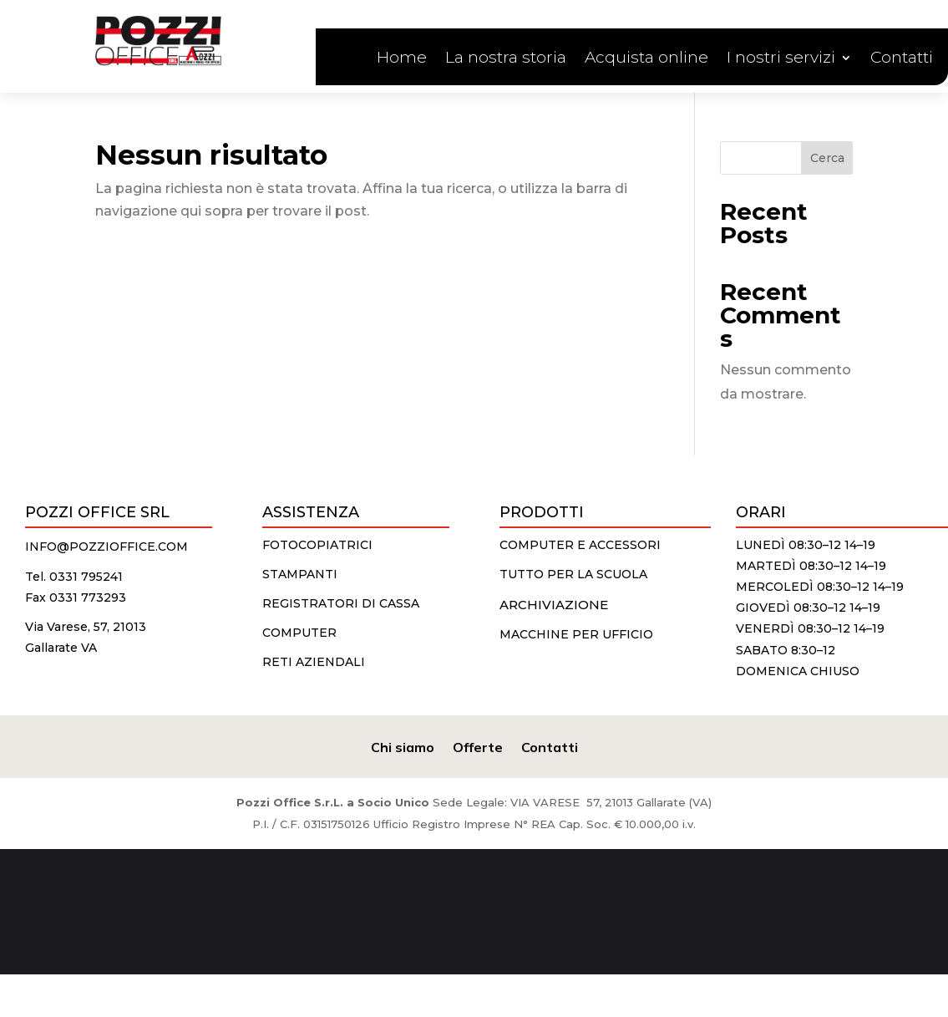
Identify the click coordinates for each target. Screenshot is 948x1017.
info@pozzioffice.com (106, 546)
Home (402, 59)
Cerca (827, 157)
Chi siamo (402, 746)
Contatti (901, 59)
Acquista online (646, 59)
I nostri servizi (781, 59)
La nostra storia (505, 59)
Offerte (478, 746)
